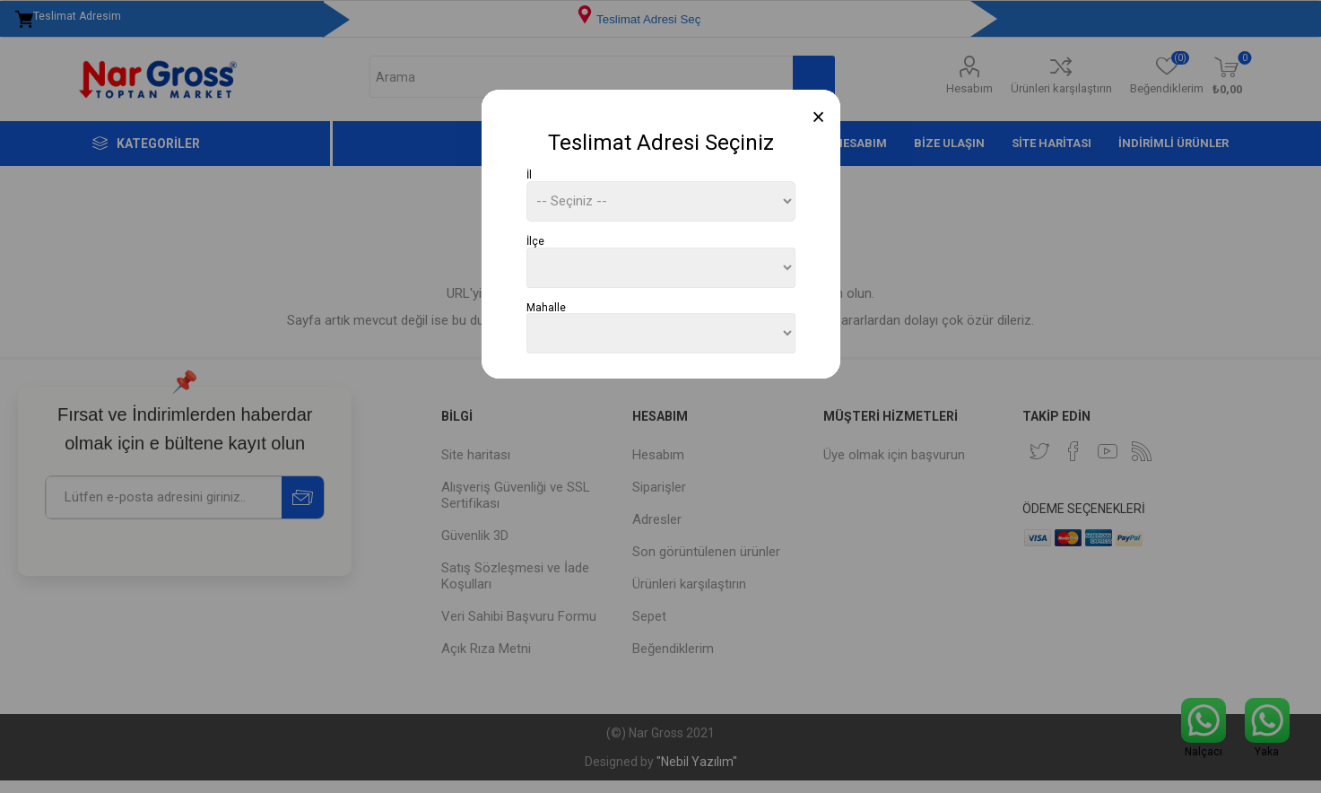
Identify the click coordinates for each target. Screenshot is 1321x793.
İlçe (535, 241)
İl (529, 175)
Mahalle (546, 307)
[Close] (818, 117)
